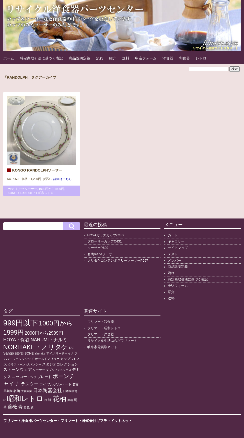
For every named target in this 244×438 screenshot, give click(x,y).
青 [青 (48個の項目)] (20, 406)
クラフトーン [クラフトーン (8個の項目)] (16, 364)
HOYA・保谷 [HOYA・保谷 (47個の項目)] (16, 339)
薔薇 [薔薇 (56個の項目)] (12, 406)
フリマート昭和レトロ (104, 328)
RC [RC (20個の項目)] (71, 348)
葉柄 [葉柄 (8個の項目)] (70, 400)
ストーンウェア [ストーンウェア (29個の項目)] (17, 369)
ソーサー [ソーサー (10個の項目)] (39, 369)
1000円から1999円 (51, 188)
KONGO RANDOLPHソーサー (37, 170)
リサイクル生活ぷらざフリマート (112, 341)
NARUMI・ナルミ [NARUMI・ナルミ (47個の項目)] (49, 339)
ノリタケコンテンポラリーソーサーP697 (117, 260)
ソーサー (31, 188)
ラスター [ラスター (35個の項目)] (29, 384)
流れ (99, 58)
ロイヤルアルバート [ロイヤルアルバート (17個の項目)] (55, 384)
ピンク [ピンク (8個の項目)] (32, 377)
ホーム (8, 58)
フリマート (69, 421)
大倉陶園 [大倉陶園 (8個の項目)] (26, 391)
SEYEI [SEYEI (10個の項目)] (19, 353)
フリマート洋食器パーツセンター (30, 421)
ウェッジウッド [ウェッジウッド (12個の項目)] (23, 359)
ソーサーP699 (97, 248)
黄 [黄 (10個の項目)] (32, 407)
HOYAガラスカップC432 (105, 235)
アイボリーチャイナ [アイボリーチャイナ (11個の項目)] (60, 353)
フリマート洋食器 (100, 334)
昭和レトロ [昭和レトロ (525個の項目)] (25, 398)
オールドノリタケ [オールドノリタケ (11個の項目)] (47, 359)
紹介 (112, 58)
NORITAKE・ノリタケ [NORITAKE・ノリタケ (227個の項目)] (35, 347)
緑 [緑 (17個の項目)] (50, 400)
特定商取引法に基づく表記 (41, 58)
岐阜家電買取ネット (102, 347)
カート (173, 235)
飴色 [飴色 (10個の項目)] (27, 407)
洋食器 (167, 58)
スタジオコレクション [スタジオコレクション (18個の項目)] (60, 364)
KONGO (13, 192)
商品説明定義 (79, 58)
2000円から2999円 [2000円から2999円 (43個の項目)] (44, 333)
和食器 (184, 58)
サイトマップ (178, 248)
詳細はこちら (62, 178)
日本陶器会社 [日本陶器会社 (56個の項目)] (47, 390)
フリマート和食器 (100, 322)
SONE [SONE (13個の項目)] (29, 353)
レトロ (201, 58)
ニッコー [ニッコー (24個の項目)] (19, 376)
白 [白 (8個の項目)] (45, 400)
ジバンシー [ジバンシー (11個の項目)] (33, 364)
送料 (125, 58)
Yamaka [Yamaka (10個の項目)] (39, 353)
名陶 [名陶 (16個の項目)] (16, 391)
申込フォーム (146, 58)
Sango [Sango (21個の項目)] (8, 353)
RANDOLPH (28, 192)
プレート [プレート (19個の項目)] (44, 377)
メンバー (174, 260)
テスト (173, 254)
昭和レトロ (46, 192)
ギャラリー (176, 241)
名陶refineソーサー (101, 254)
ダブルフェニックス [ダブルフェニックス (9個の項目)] (58, 369)
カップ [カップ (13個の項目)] (65, 359)
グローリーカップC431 (104, 241)
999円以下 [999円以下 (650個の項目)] (20, 323)
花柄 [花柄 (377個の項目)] (59, 399)
